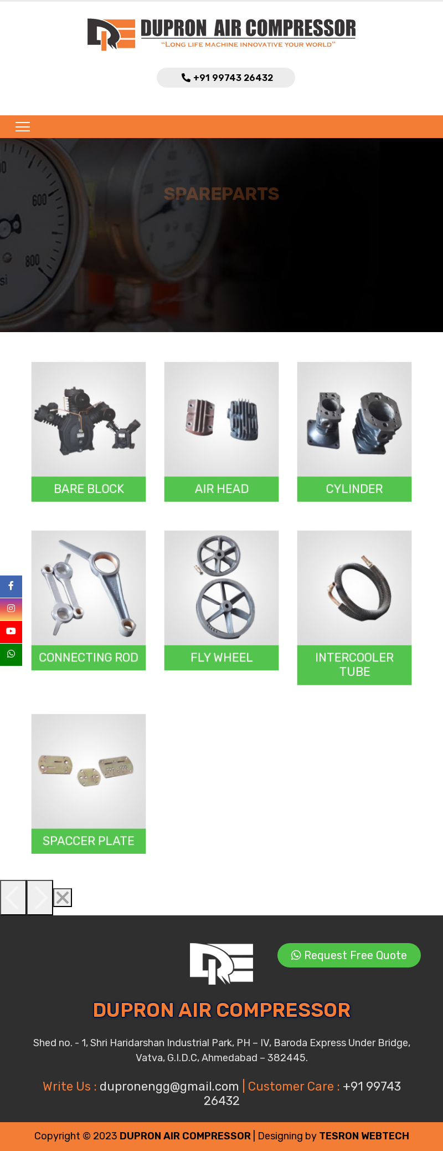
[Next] (40, 897)
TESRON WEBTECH (364, 1136)
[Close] (62, 897)
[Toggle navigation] (19, 127)
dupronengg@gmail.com (171, 1086)
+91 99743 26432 (233, 78)
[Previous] (13, 897)
